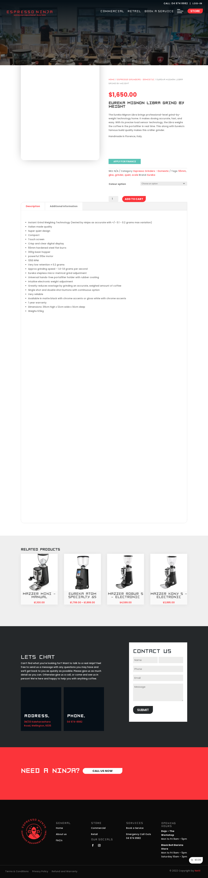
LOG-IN (198, 3)
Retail (94, 834)
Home (112, 80)
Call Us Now (102, 771)
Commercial (98, 828)
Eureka (151, 175)
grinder (119, 175)
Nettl (197, 870)
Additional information (64, 206)
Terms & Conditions (17, 871)
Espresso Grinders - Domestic (136, 80)
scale (135, 175)
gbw (111, 175)
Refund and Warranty (64, 871)
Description (33, 206)
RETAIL (134, 11)
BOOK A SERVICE (159, 11)
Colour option (117, 184)
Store (195, 11)
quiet (128, 175)
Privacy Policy (40, 871)
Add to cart (134, 199)
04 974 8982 (179, 3)
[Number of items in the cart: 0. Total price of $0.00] (195, 860)
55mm (182, 171)
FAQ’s (59, 840)
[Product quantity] (113, 199)
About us (61, 834)
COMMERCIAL (112, 11)
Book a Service (134, 828)
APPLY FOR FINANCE (124, 161)
